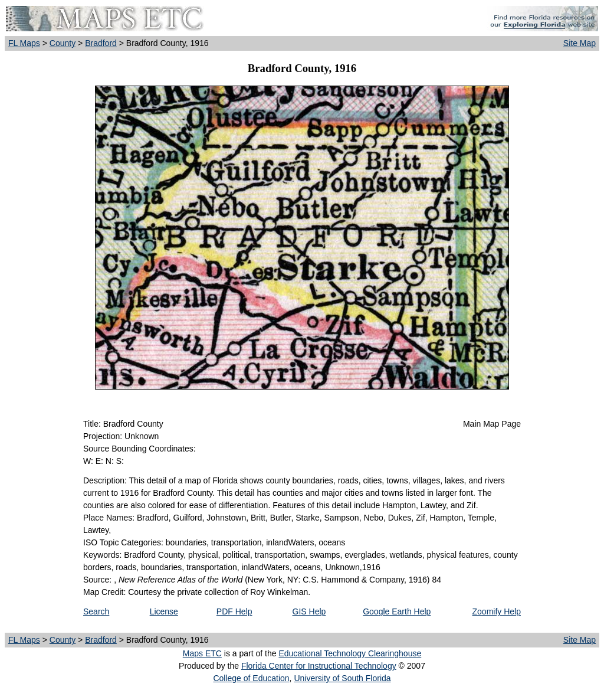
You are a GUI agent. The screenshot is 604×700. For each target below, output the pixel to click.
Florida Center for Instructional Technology (318, 665)
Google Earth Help (397, 611)
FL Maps (24, 43)
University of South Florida (342, 678)
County (63, 43)
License (164, 611)
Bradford (101, 43)
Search (96, 611)
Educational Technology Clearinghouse (349, 653)
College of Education (251, 678)
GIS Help (309, 611)
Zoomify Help (496, 611)
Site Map (579, 43)
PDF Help (234, 611)
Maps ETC (202, 653)
